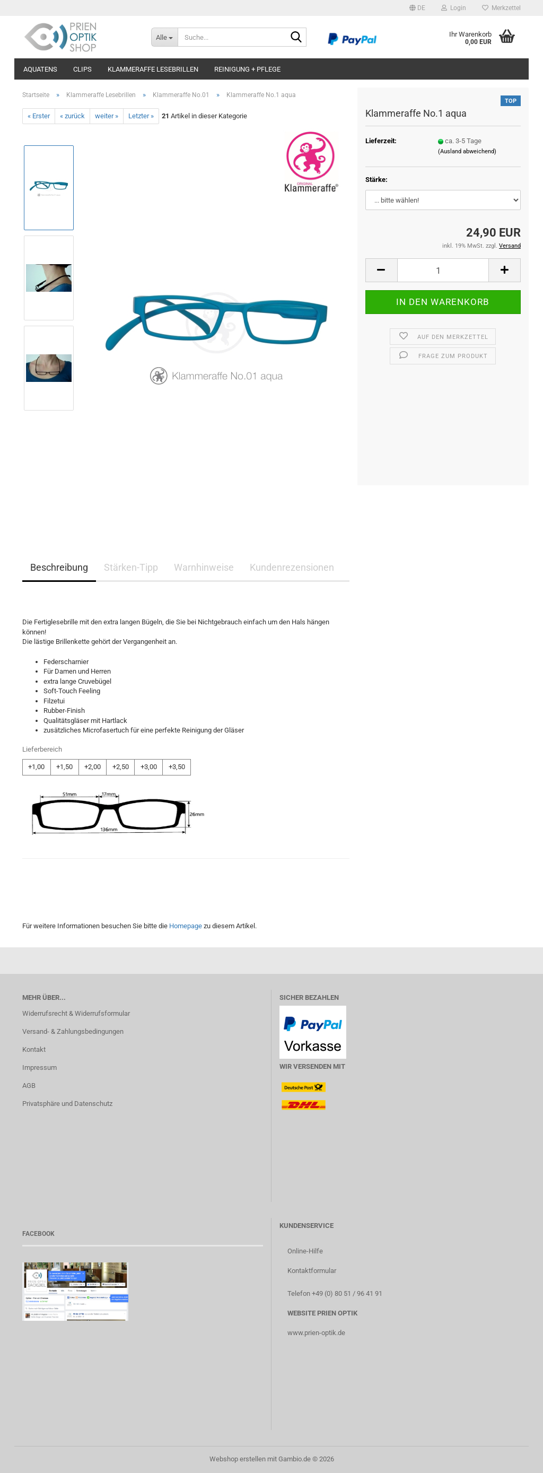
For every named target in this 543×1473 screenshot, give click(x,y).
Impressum (39, 1067)
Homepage (185, 926)
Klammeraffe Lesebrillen (153, 69)
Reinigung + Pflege (247, 69)
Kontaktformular (311, 1271)
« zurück (72, 116)
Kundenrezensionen (292, 567)
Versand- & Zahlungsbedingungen (73, 1031)
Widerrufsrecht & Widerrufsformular (76, 1013)
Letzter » (141, 116)
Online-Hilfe (305, 1251)
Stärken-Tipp (131, 567)
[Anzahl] (443, 270)
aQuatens (40, 69)
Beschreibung (59, 567)
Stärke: (376, 180)
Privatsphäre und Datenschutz (67, 1104)
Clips (82, 69)
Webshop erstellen (237, 1459)
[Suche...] (164, 37)
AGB (29, 1086)
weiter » (106, 116)
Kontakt (34, 1049)
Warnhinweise (204, 567)
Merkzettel (501, 8)
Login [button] (453, 8)
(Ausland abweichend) (467, 151)
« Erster (39, 116)
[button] (417, 8)
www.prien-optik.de (316, 1333)
